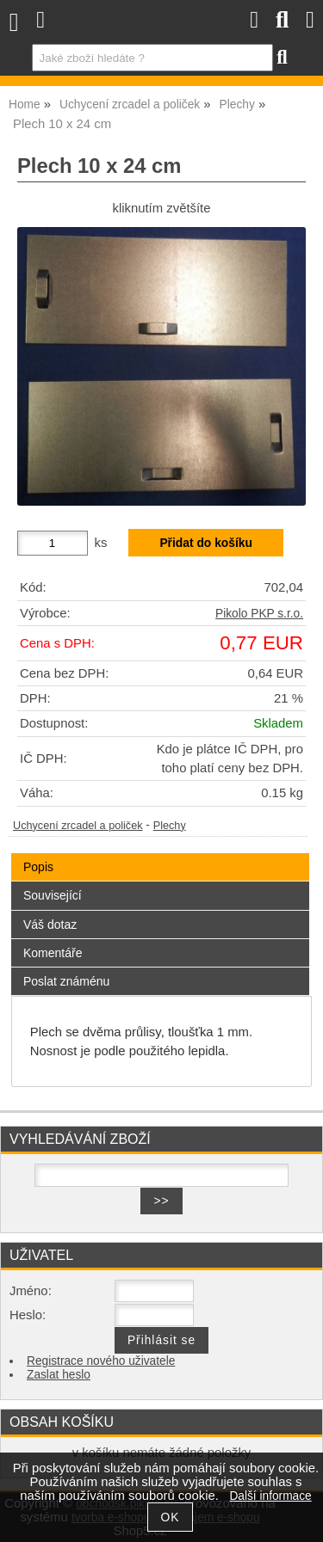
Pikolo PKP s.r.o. (259, 613)
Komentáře (52, 953)
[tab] (160, 853)
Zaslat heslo (58, 1374)
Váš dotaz (50, 924)
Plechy (169, 826)
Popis (38, 867)
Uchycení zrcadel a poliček (78, 826)
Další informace (270, 1496)
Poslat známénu (66, 981)
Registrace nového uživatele (101, 1361)
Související (52, 895)
